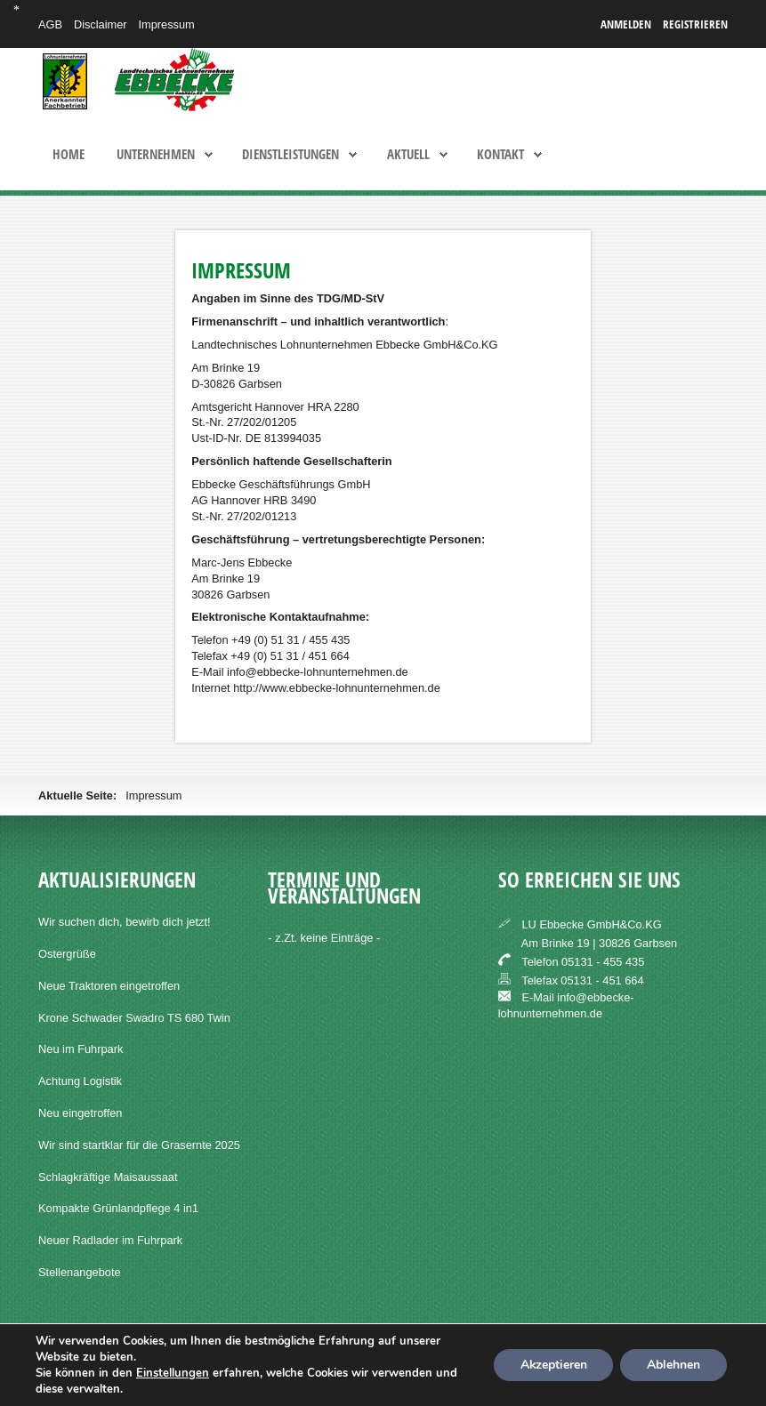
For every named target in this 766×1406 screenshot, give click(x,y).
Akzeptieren (552, 1364)
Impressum (166, 24)
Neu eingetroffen (80, 1113)
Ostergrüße (67, 953)
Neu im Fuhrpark (80, 1049)
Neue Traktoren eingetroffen (109, 985)
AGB (50, 24)
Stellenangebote (79, 1272)
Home (68, 155)
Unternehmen (156, 155)
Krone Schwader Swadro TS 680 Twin (134, 1017)
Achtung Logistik (80, 1081)
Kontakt (500, 155)
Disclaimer (100, 24)
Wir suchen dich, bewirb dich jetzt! (124, 921)
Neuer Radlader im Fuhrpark (110, 1240)
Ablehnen (673, 1364)
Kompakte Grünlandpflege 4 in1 (118, 1208)
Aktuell (408, 155)
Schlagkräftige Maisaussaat (108, 1177)
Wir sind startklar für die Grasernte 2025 (139, 1145)
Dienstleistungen (290, 155)
